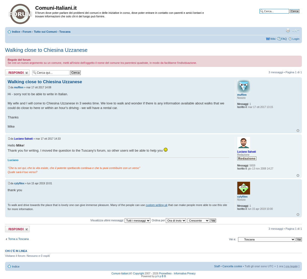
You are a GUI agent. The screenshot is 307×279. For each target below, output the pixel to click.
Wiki (273, 38)
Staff (217, 266)
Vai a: (232, 239)
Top (298, 130)
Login (295, 38)
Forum (27, 31)
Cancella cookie (232, 266)
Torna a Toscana (18, 238)
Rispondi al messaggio (17, 72)
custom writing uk (157, 205)
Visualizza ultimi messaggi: (120, 220)
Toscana (64, 31)
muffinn (18, 87)
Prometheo (165, 273)
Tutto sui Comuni (45, 31)
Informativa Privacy (185, 273)
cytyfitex (19, 183)
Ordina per (169, 220)
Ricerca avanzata (288, 15)
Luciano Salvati (23, 138)
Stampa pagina (288, 30)
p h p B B (160, 276)
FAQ (284, 38)
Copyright (138, 273)
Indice (16, 31)
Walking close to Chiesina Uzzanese (46, 50)
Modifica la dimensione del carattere (295, 30)
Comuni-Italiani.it (120, 273)
